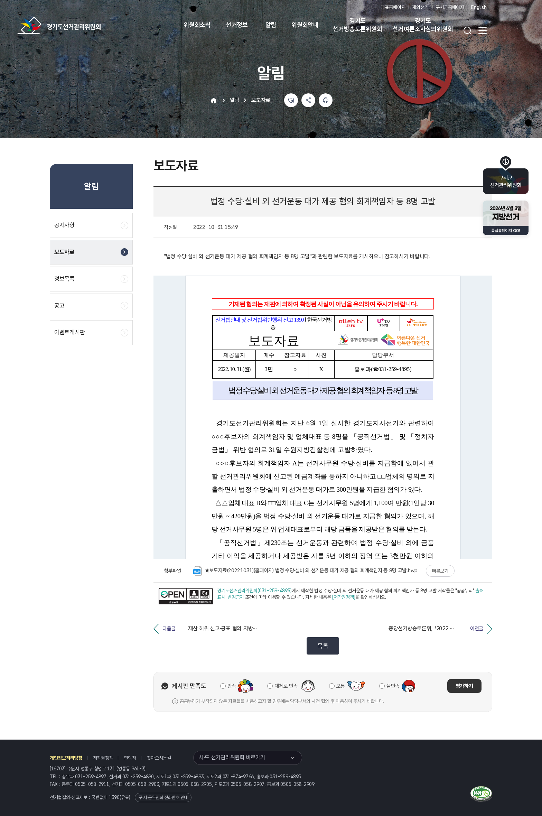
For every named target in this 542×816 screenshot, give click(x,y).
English (479, 7)
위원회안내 (305, 24)
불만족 (393, 686)
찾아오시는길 (159, 758)
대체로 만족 (286, 686)
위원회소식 (197, 24)
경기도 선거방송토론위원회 (357, 25)
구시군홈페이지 (450, 7)
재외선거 (420, 7)
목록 (322, 645)
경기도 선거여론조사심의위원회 (423, 25)
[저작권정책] (343, 597)
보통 (340, 686)
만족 (231, 686)
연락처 (130, 758)
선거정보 (237, 24)
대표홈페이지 (393, 7)
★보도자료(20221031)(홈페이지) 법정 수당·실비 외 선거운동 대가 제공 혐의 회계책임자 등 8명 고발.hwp (305, 571)
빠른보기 (440, 571)
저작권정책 (103, 758)
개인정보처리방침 (66, 758)
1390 (114, 797)
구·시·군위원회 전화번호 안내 (163, 797)
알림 (271, 24)
